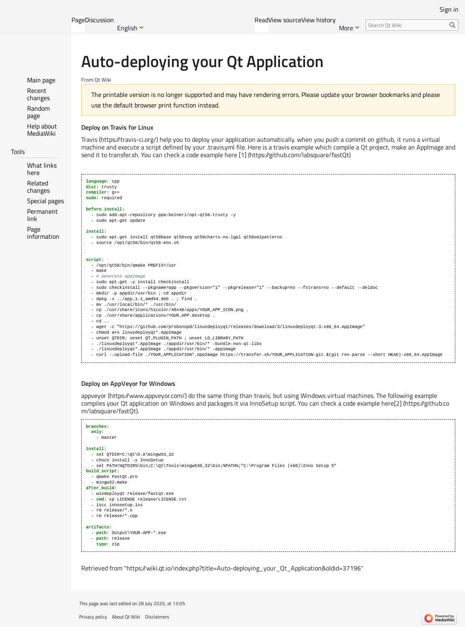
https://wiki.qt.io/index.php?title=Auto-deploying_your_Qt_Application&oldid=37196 (243, 568)
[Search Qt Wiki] (412, 25)
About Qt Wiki (126, 617)
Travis (89, 139)
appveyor (93, 395)
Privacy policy (93, 617)
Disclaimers (157, 617)
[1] (242, 155)
